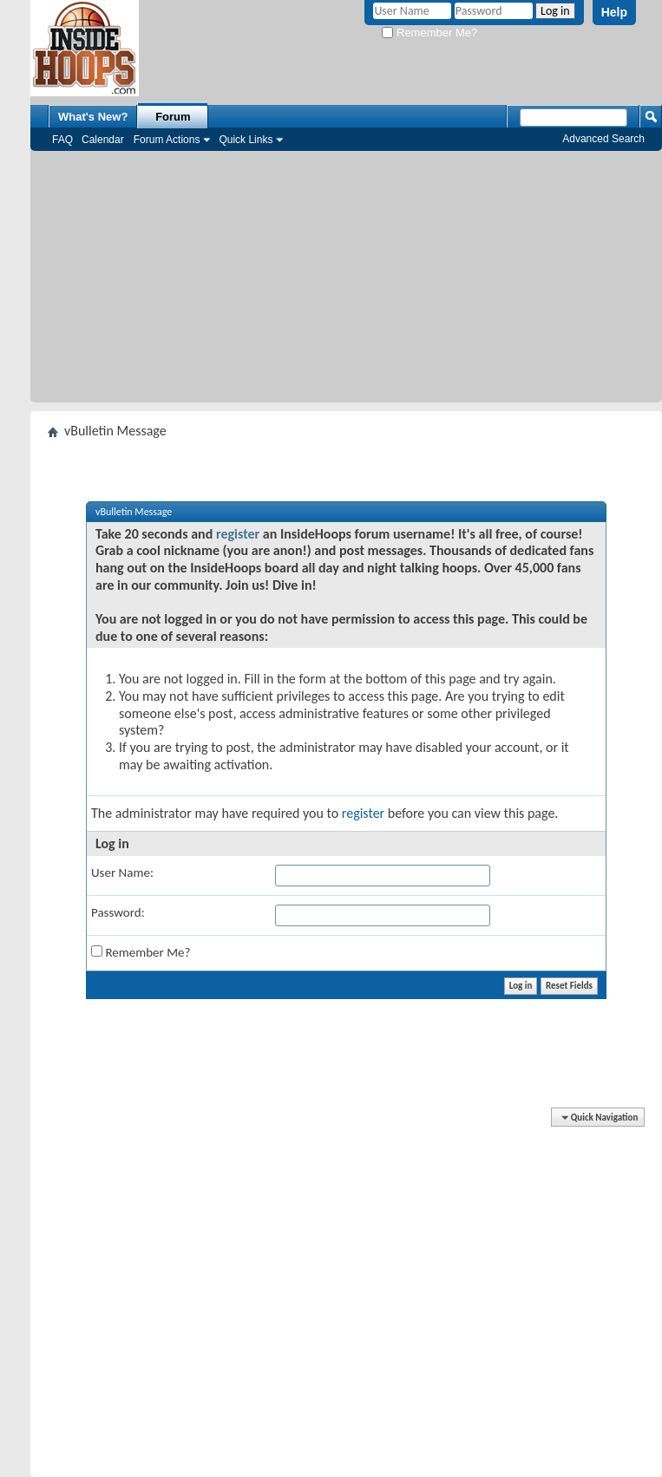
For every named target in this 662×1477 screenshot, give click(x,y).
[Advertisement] (347, 281)
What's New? (93, 116)
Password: (118, 912)
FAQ (62, 140)
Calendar (103, 140)
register (237, 534)
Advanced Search (603, 139)
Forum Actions (167, 140)
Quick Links (245, 140)
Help (614, 12)
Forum (172, 116)
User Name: (122, 872)
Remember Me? (429, 32)
